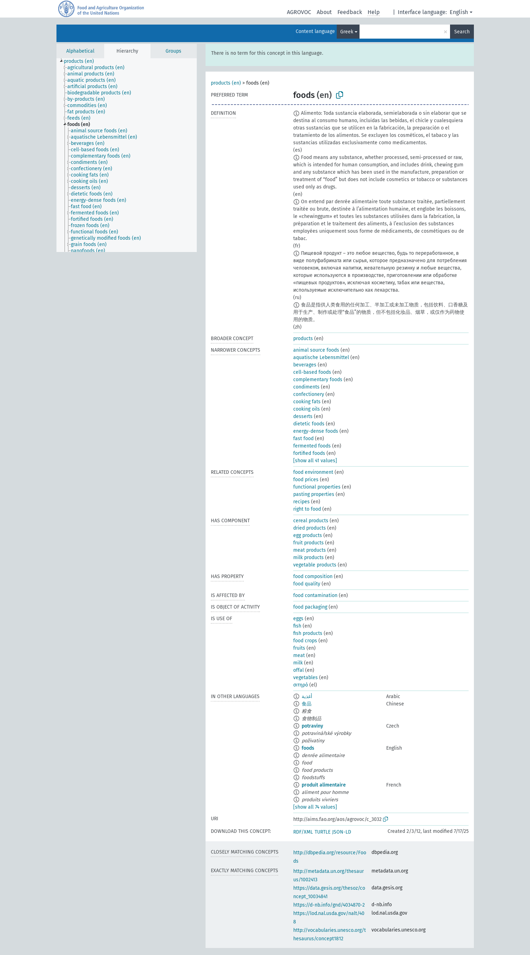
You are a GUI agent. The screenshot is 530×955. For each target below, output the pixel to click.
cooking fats (307, 402)
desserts (303, 416)
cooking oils (306, 409)
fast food (303, 439)
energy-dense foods (315, 431)
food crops (305, 641)
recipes (301, 502)
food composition (313, 576)
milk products (308, 558)
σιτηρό (300, 685)
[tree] (126, 155)
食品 (306, 704)
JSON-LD (341, 832)
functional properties (317, 487)
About (324, 12)
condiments (306, 387)
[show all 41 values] (315, 461)
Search (462, 32)
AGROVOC (299, 12)
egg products (307, 535)
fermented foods (312, 446)
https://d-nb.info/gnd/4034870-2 (329, 905)
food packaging (310, 607)
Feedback (349, 12)
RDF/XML (303, 832)
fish (297, 626)
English (459, 12)
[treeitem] (81, 61)
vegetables (305, 678)
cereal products (310, 521)
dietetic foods (308, 424)
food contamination (315, 595)
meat (299, 655)
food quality (306, 584)
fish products (307, 633)
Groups (173, 51)
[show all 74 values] (315, 807)
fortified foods (309, 453)
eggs (298, 619)
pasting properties (313, 494)
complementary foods (317, 380)
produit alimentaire (324, 785)
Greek (346, 32)
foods (308, 748)
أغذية (307, 696)
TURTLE (322, 832)
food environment (313, 472)
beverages (304, 365)
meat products (309, 550)
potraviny (312, 726)
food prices (305, 480)
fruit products (308, 543)
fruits (299, 648)
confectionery (308, 394)
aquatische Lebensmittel (321, 357)
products (303, 338)
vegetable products (314, 565)
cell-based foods (312, 372)
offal (298, 670)
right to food (307, 509)
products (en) (226, 83)
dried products (309, 528)
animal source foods (316, 350)
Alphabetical (80, 51)
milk (298, 663)
